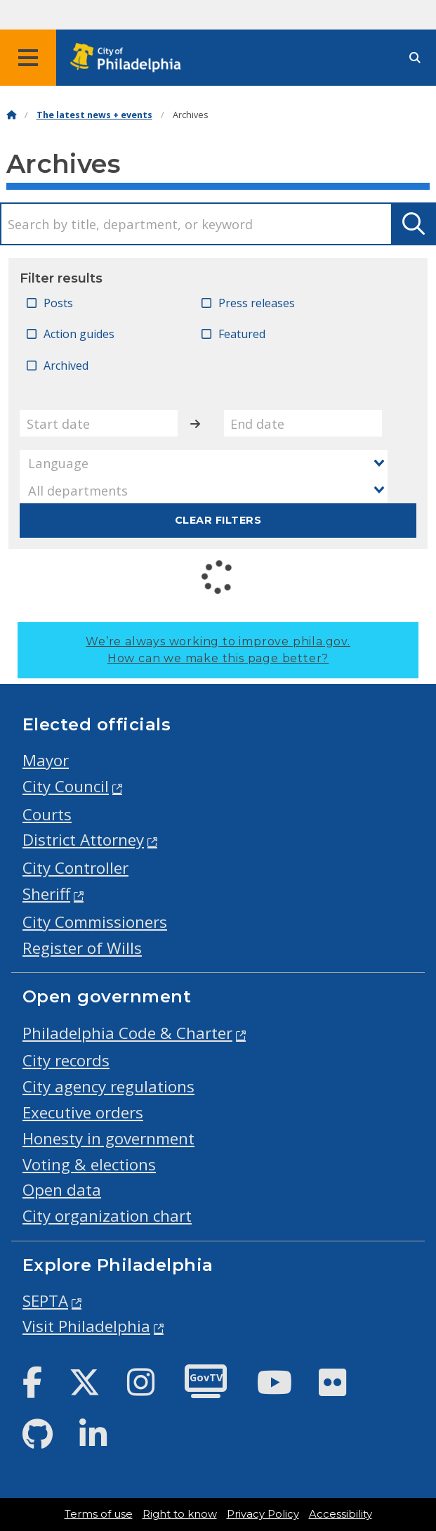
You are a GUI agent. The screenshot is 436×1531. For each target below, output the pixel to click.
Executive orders (82, 1112)
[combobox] (203, 463)
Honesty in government (108, 1138)
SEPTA (45, 1301)
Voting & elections (89, 1164)
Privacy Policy (263, 1514)
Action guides (79, 334)
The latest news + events (94, 115)
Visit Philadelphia (86, 1326)
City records (66, 1060)
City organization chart (107, 1216)
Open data (61, 1190)
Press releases (256, 303)
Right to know (180, 1514)
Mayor (45, 760)
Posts (58, 303)
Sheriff (46, 894)
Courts (47, 814)
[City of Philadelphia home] (130, 58)
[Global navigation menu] (28, 58)
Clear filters (218, 520)
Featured (241, 334)
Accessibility (340, 1514)
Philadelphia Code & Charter (127, 1033)
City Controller (75, 868)
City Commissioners (94, 922)
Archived (66, 365)
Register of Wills (82, 948)
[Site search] (415, 58)
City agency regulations (108, 1086)
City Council (65, 786)
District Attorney (83, 840)
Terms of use (99, 1514)
